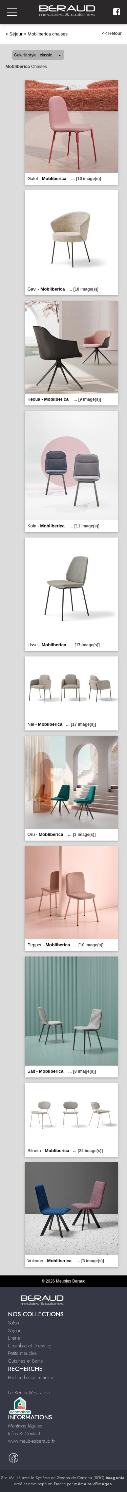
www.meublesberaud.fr (31, 1441)
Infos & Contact (24, 1433)
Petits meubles (22, 1353)
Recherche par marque (31, 1377)
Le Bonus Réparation (29, 1392)
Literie (14, 1338)
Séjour (16, 33)
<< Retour (112, 33)
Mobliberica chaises (48, 33)
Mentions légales (25, 1425)
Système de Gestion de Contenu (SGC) (80, 1478)
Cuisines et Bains (25, 1361)
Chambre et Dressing (29, 1345)
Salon (13, 1322)
